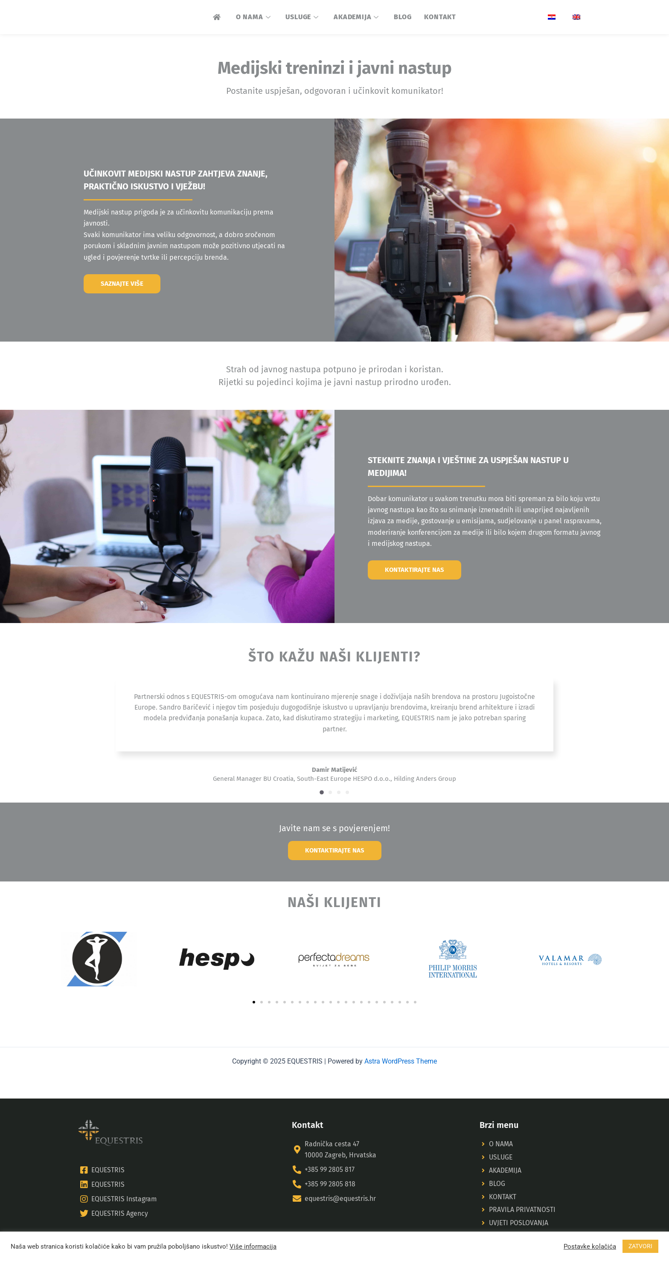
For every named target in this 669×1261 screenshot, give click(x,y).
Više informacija (253, 1246)
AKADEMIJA (357, 17)
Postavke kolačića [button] (590, 1246)
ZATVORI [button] (640, 1246)
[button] (322, 799)
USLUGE (303, 17)
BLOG (402, 17)
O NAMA (254, 17)
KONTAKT (440, 17)
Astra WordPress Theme (400, 1059)
